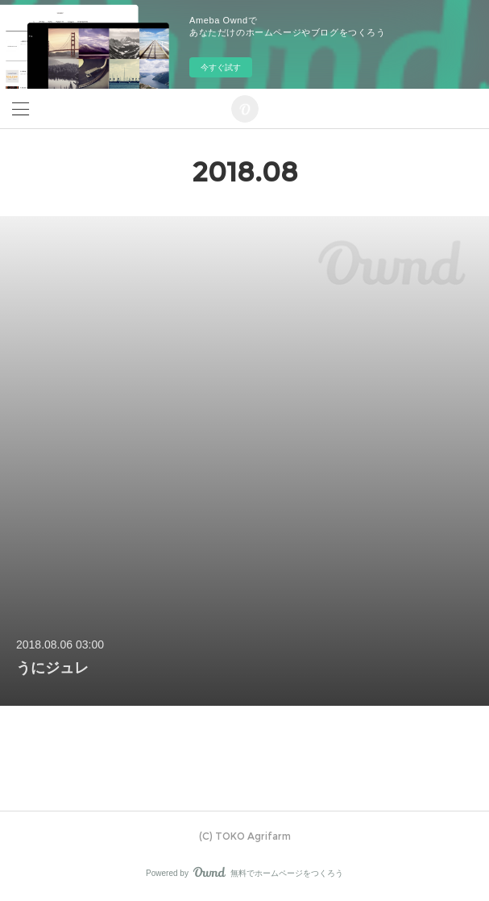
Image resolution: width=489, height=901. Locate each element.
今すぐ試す (221, 67)
